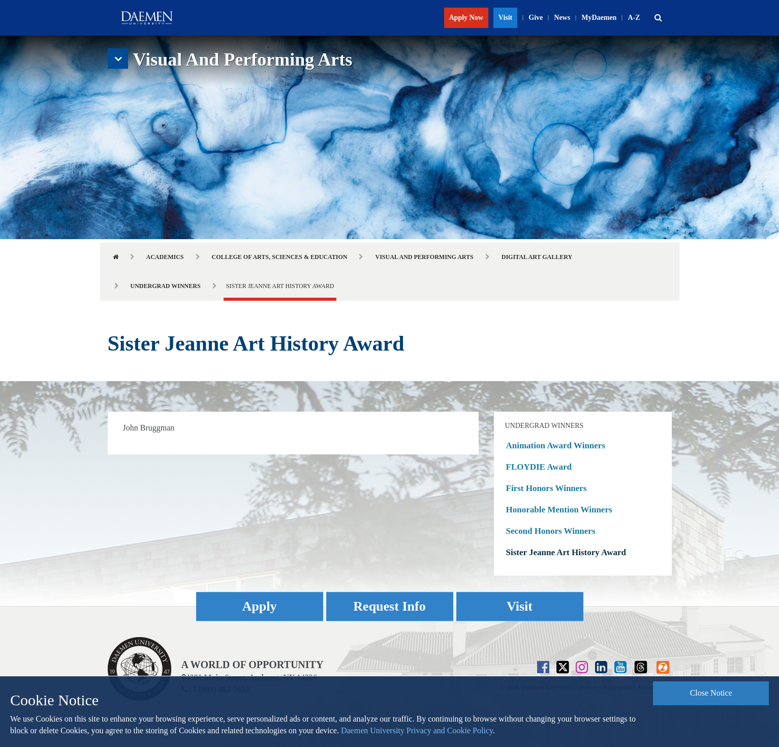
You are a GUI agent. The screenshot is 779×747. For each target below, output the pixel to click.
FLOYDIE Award (539, 467)
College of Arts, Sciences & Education (280, 257)
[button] (658, 18)
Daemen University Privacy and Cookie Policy (417, 730)
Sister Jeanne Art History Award (566, 552)
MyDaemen (598, 17)
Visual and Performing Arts (424, 257)
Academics (165, 257)
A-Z (634, 17)
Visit (505, 17)
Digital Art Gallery (537, 257)
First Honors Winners (546, 488)
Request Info (389, 606)
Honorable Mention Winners (559, 509)
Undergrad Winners (166, 286)
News (562, 17)
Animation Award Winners (556, 445)
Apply (259, 606)
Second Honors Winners (551, 531)
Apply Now (466, 17)
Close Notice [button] (711, 692)
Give (535, 17)
